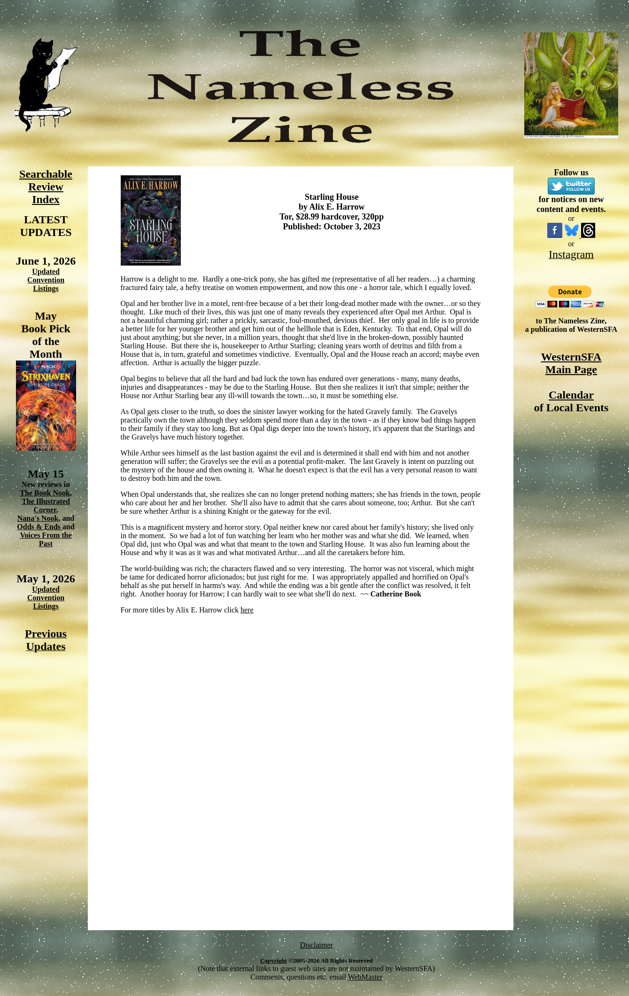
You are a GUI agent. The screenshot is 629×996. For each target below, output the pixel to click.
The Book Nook (45, 493)
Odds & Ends (39, 527)
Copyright (273, 960)
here (247, 610)
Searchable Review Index (45, 186)
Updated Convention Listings (45, 279)
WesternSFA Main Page (571, 363)
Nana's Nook (38, 518)
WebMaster (365, 977)
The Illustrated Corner (46, 505)
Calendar (571, 395)
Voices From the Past (45, 539)
